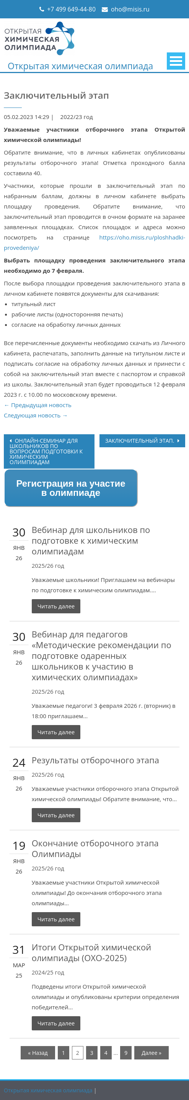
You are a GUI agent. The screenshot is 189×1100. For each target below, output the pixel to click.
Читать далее (56, 606)
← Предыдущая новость (38, 405)
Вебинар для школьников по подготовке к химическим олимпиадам (91, 540)
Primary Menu (176, 61)
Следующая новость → (36, 415)
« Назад (37, 1052)
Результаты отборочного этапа (95, 760)
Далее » (151, 1052)
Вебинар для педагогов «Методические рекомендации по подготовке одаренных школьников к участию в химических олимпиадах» (101, 655)
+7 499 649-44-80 (71, 9)
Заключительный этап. (140, 440)
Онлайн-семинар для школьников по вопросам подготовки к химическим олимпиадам (46, 451)
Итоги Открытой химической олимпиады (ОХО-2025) (91, 952)
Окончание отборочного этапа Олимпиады (95, 848)
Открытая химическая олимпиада (80, 66)
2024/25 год (48, 972)
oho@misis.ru (130, 9)
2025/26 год (48, 565)
